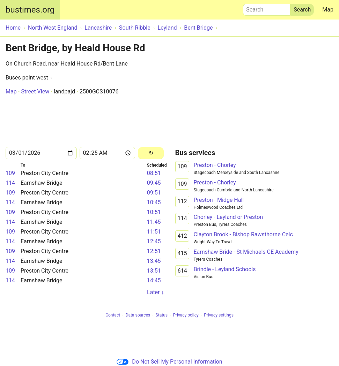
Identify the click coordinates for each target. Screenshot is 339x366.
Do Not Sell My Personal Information (169, 361)
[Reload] (151, 153)
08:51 (154, 173)
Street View (35, 91)
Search (266, 8)
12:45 (154, 241)
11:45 (154, 222)
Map (327, 9)
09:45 (154, 183)
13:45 (154, 261)
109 (10, 173)
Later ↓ (155, 292)
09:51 (154, 192)
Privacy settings (219, 315)
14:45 (154, 280)
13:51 (154, 270)
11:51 (154, 231)
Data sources (138, 315)
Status (162, 315)
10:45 (154, 202)
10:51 (154, 212)
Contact (112, 315)
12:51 (154, 251)
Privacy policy (185, 315)
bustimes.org (30, 10)
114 (10, 183)
